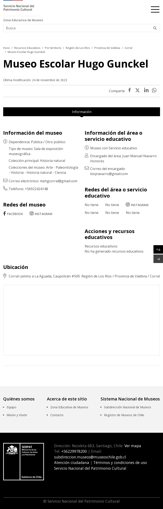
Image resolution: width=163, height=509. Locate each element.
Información (81, 111)
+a (159, 249)
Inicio (6, 48)
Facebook (15, 214)
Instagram (43, 214)
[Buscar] (155, 28)
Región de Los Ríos (78, 48)
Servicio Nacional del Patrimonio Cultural (90, 468)
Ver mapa (132, 445)
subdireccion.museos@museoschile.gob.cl (90, 457)
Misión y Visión (17, 415)
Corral (128, 48)
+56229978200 (73, 451)
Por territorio (53, 48)
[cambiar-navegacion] (155, 8)
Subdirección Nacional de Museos (127, 407)
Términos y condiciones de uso (120, 462)
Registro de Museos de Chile (124, 415)
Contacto (56, 415)
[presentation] (146, 91)
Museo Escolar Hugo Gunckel (26, 52)
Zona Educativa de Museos (69, 407)
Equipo (11, 407)
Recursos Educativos (27, 48)
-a (160, 258)
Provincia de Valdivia (107, 48)
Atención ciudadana (71, 462)
